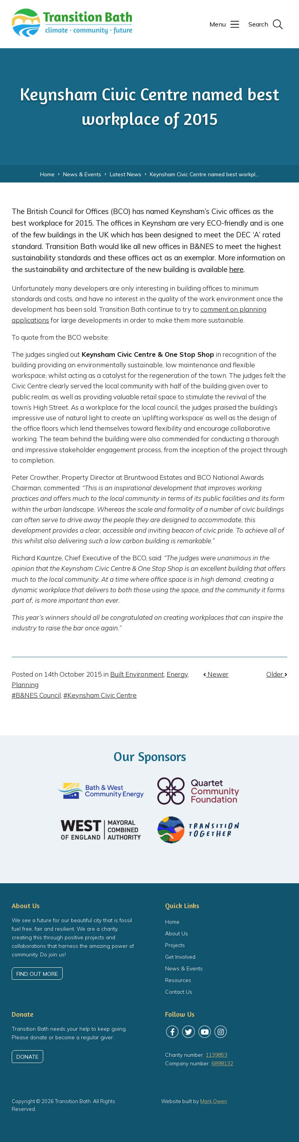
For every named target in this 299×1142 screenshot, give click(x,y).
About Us (176, 933)
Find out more (37, 973)
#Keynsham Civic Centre (100, 695)
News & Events (184, 968)
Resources (178, 980)
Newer (216, 674)
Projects (175, 945)
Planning (25, 685)
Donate (27, 1056)
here (236, 269)
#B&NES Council (36, 695)
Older (276, 674)
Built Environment (137, 674)
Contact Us (178, 991)
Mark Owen (213, 1101)
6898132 (222, 1063)
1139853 (216, 1054)
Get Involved (180, 956)
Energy (177, 674)
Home (172, 921)
